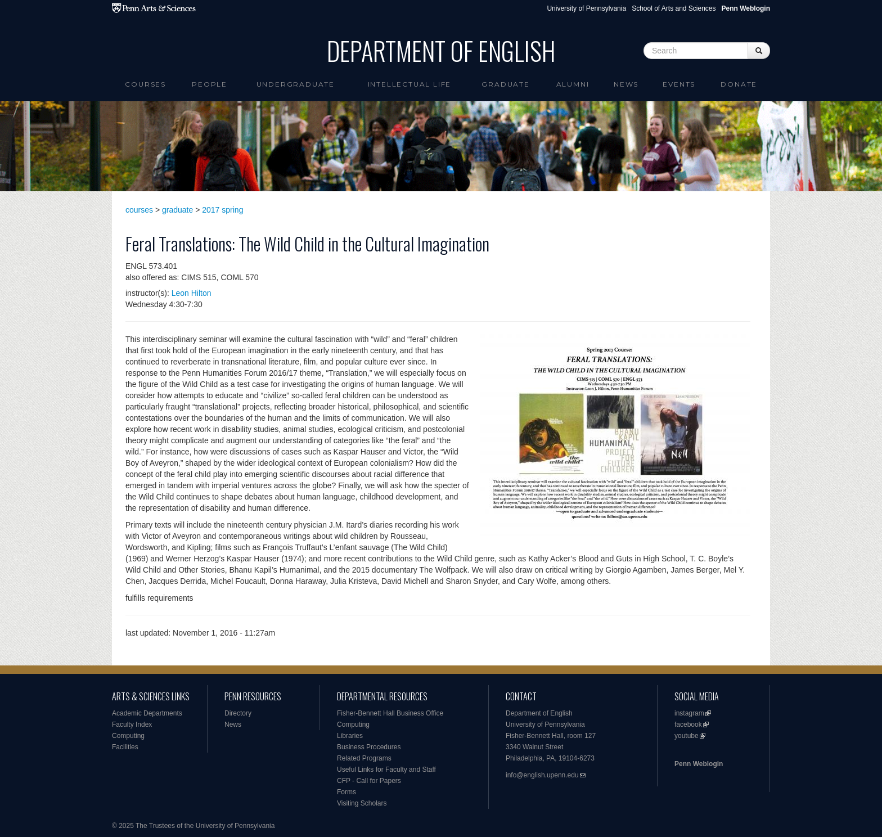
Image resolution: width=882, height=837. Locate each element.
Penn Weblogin (698, 764)
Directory (237, 713)
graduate (177, 209)
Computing (128, 736)
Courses (145, 84)
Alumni (573, 84)
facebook (688, 724)
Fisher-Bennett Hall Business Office (390, 713)
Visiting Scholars (362, 803)
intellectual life (410, 84)
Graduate (505, 84)
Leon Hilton (192, 293)
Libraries (350, 736)
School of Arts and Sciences (674, 8)
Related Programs (364, 758)
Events (679, 84)
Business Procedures (368, 747)
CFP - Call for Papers (369, 781)
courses (139, 209)
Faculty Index (132, 724)
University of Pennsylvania (586, 8)
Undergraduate (295, 84)
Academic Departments (147, 713)
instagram (689, 713)
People (209, 84)
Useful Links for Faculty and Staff (386, 769)
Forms (346, 792)
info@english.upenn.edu (542, 775)
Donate (739, 84)
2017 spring (222, 209)
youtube (686, 736)
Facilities (125, 747)
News (626, 84)
